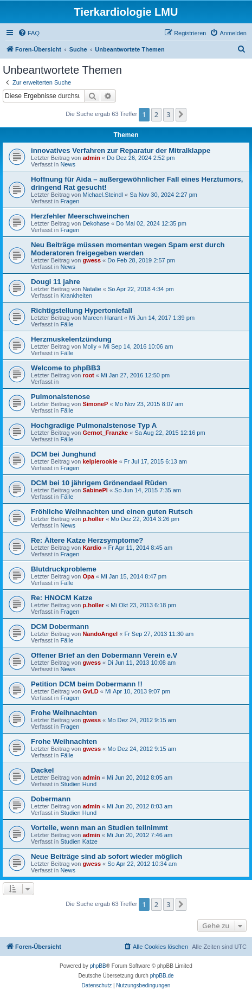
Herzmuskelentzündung (71, 339)
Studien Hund (78, 784)
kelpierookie (99, 461)
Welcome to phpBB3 (65, 368)
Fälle (66, 324)
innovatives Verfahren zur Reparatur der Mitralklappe (120, 150)
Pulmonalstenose (60, 397)
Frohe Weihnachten (64, 713)
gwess (91, 260)
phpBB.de (162, 976)
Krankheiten (76, 295)
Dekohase (95, 223)
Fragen (69, 201)
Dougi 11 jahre (55, 282)
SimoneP (95, 404)
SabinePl (94, 490)
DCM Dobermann (60, 626)
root (88, 375)
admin (91, 158)
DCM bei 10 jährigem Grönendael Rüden (99, 483)
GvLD (90, 691)
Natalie (91, 289)
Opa (88, 576)
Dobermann (50, 799)
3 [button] (168, 114)
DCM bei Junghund (63, 454)
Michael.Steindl (102, 194)
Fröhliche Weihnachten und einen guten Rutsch (112, 511)
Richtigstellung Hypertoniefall (81, 310)
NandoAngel (100, 634)
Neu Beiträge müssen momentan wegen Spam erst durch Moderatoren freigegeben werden (128, 249)
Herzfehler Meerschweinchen (80, 216)
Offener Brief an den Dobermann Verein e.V (104, 655)
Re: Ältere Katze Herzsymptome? (87, 540)
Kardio (91, 547)
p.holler (93, 519)
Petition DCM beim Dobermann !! (87, 684)
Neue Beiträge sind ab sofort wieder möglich (106, 856)
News (67, 164)
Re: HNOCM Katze (62, 598)
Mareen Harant (102, 317)
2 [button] (156, 114)
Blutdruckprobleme (63, 569)
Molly (89, 346)
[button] (181, 114)
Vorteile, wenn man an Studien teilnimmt (99, 828)
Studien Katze (79, 841)
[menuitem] (29, 33)
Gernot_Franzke (105, 432)
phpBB (98, 966)
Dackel (42, 770)
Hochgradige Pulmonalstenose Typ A (94, 425)
